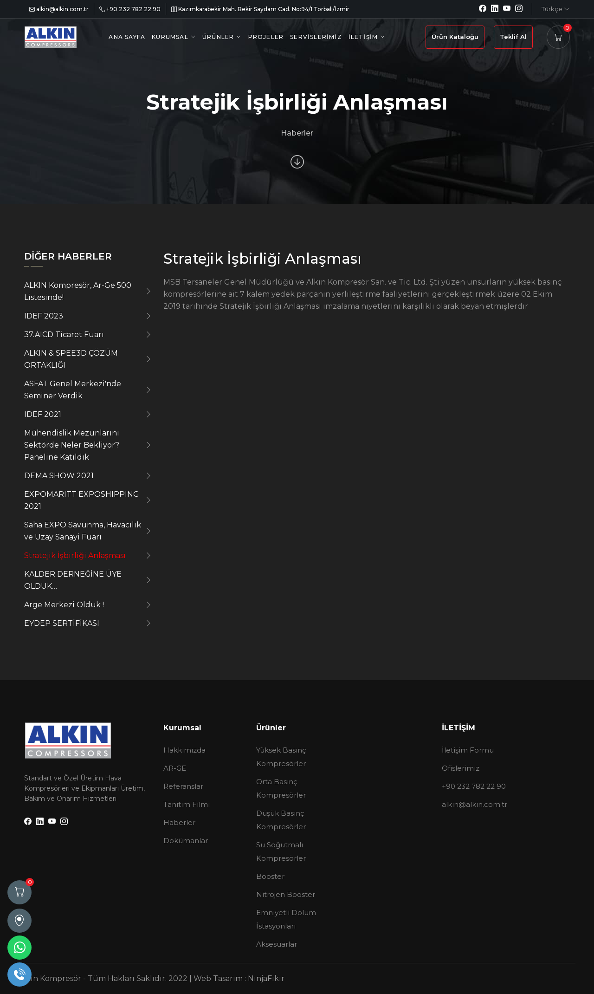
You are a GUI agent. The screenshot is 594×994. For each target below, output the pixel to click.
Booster (270, 876)
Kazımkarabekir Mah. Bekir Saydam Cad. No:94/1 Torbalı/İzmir (260, 9)
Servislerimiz (316, 36)
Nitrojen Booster (285, 894)
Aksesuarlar (276, 944)
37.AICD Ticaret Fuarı (64, 334)
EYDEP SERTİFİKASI (61, 623)
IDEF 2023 (43, 316)
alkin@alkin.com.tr (59, 9)
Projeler (266, 36)
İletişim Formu (468, 750)
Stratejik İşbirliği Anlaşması (75, 555)
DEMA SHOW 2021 (59, 475)
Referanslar (183, 786)
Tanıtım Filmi (186, 804)
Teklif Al (513, 36)
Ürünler (218, 36)
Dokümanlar (185, 840)
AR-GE (174, 768)
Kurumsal (170, 36)
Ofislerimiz (460, 768)
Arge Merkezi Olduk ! (64, 604)
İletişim (363, 36)
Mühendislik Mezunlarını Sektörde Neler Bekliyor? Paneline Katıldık (71, 445)
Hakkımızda (184, 750)
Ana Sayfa (127, 36)
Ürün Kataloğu (455, 36)
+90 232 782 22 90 (130, 9)
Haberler (179, 822)
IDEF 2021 (42, 414)
